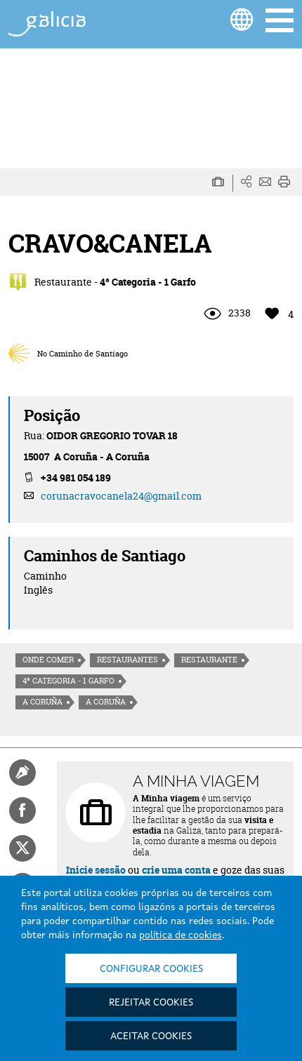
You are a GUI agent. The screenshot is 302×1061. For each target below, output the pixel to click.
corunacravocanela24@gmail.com (121, 495)
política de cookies (180, 935)
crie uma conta (176, 869)
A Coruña (42, 701)
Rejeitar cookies (151, 1003)
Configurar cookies (151, 969)
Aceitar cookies (151, 1036)
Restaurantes (127, 659)
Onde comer (48, 659)
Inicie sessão (96, 869)
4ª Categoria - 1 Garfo (68, 680)
